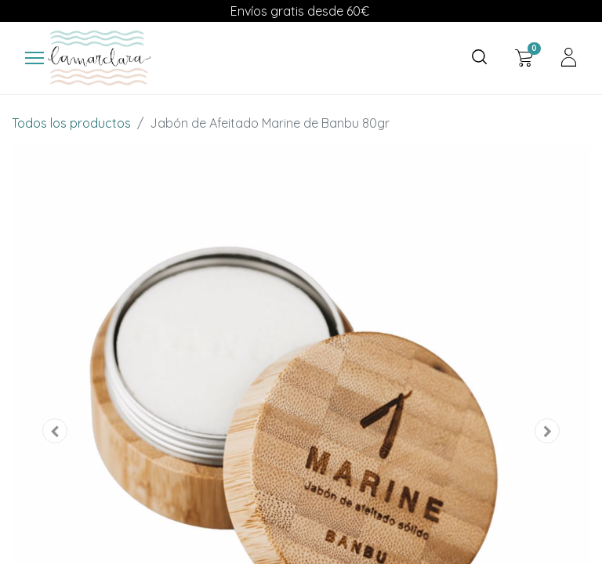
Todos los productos (71, 123)
